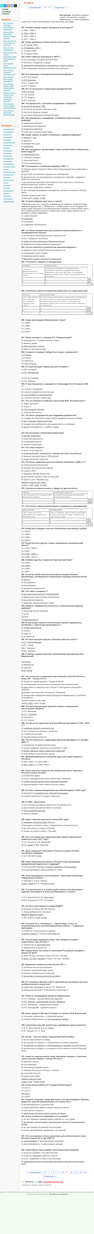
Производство (9, 172)
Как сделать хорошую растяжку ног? (9, 72)
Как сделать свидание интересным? (9, 112)
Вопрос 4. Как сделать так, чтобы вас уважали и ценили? (9, 97)
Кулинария (7, 151)
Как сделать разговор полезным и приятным (8, 26)
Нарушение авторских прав (53, 1182)
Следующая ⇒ (60, 7)
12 (71, 1172)
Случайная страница (6, 12)
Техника (6, 185)
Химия (6, 193)
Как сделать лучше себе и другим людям (9, 106)
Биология (7, 134)
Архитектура (8, 129)
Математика (8, 159)
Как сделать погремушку (8, 49)
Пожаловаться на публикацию (58, 1194)
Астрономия (8, 132)
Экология (7, 196)
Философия (8, 191)
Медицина (7, 161)
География (7, 137)
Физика (6, 188)
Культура (7, 153)
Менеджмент (8, 164)
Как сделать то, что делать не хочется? (9, 43)
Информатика (9, 142)
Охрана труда (9, 167)
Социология (8, 180)
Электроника (8, 201)
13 (76, 1172)
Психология (8, 175)
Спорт (5, 183)
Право (6, 169)
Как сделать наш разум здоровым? (8, 79)
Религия (6, 177)
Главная (5, 9)
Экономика (8, 199)
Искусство (7, 145)
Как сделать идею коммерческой (9, 65)
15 (85, 1172)
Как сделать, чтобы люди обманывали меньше (8, 87)
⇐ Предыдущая (34, 7)
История (6, 148)
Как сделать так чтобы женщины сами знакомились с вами (10, 56)
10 (63, 1172)
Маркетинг (7, 156)
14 (81, 1172)
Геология (7, 140)
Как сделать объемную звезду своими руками (9, 35)
